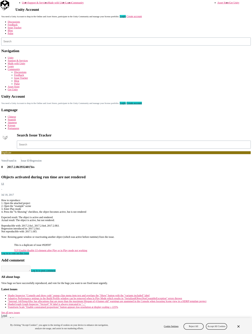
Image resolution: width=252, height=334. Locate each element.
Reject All (193, 326)
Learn (68, 2)
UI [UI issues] (2, 183)
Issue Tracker (15, 27)
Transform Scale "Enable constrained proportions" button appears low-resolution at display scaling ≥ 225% (63, 308)
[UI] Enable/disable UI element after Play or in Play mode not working (50, 250)
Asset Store (223, 2)
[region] (126, 326)
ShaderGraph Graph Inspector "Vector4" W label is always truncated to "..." (47, 305)
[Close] (238, 326)
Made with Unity (56, 2)
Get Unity (234, 2)
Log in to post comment (46, 271)
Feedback (13, 24)
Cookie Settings (171, 326)
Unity (25, 2)
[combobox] (126, 41)
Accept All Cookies (216, 326)
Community (77, 2)
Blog (10, 30)
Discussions (14, 21)
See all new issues (10, 313)
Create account (134, 16)
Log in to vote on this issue (15, 253)
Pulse (10, 33)
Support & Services (38, 2)
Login (123, 16)
